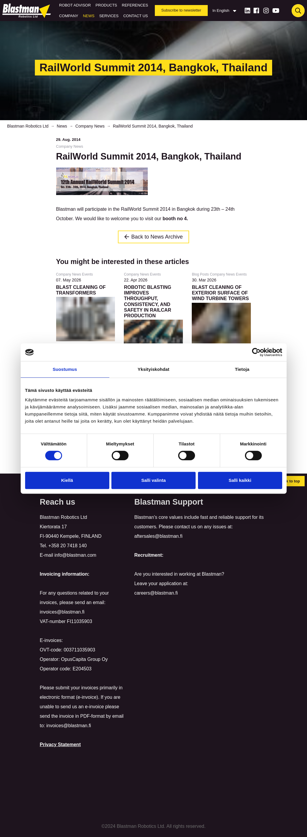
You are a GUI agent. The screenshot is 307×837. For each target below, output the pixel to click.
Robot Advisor (75, 5)
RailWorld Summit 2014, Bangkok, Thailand (153, 126)
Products (106, 5)
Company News (90, 126)
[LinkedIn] (247, 10)
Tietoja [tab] (242, 369)
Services (109, 16)
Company (68, 16)
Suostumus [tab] (65, 369)
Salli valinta (153, 480)
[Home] (27, 10)
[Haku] (298, 10)
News (89, 16)
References (135, 5)
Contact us (135, 16)
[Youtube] (276, 10)
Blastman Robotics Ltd (27, 126)
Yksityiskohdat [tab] (153, 369)
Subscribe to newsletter (181, 10)
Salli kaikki (240, 480)
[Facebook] (256, 10)
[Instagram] (266, 10)
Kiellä (67, 480)
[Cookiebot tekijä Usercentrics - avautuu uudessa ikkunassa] (256, 352)
